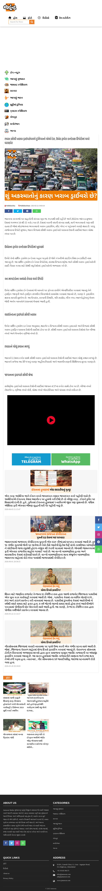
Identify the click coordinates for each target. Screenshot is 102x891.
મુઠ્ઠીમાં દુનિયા (57, 829)
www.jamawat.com (63, 880)
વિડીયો (5, 868)
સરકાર (55, 819)
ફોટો (4, 864)
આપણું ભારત (57, 824)
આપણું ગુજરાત (58, 809)
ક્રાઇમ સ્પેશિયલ (59, 833)
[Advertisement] (51, 48)
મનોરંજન (56, 843)
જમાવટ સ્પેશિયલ (59, 814)
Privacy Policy (8, 878)
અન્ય (55, 848)
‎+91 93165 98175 (63, 871)
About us (6, 873)
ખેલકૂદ (55, 838)
